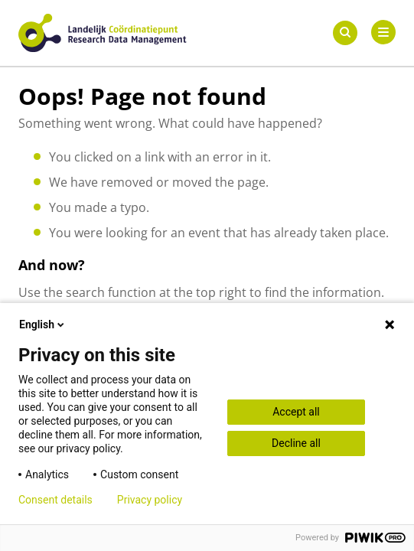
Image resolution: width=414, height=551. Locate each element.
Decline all (296, 443)
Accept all (296, 412)
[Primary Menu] (383, 32)
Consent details (55, 500)
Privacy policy (149, 500)
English (43, 324)
